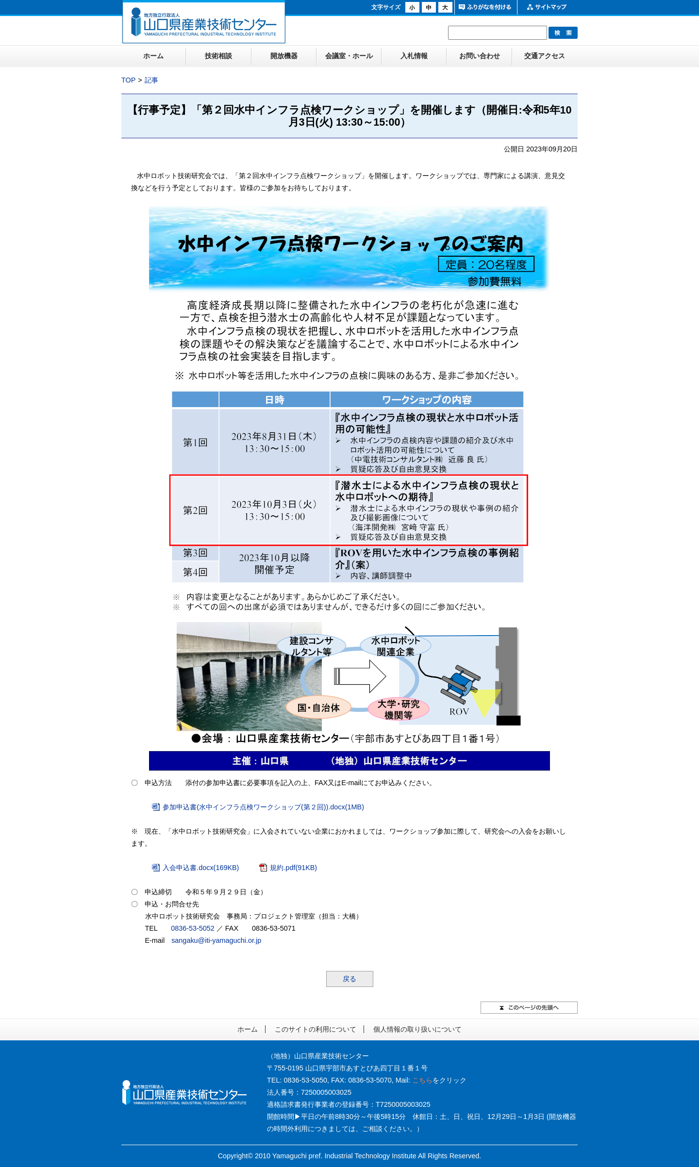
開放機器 (284, 56)
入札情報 (414, 56)
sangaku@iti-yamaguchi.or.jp (216, 940)
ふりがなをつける (484, 7)
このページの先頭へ (529, 1008)
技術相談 (218, 56)
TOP (128, 80)
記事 (151, 80)
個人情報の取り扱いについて (417, 1029)
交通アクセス (544, 56)
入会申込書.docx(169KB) (201, 867)
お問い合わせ (479, 56)
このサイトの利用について (315, 1029)
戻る (349, 979)
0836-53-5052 (193, 928)
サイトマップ (547, 7)
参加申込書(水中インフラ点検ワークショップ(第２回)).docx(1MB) (263, 807)
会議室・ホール (349, 56)
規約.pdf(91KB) (293, 867)
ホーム (153, 56)
